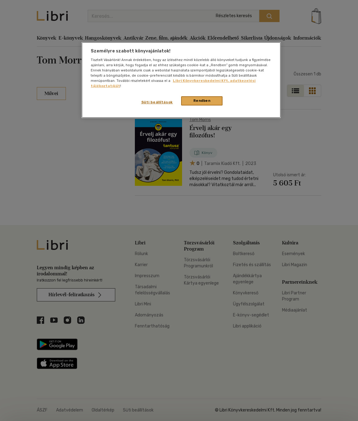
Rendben (202, 100)
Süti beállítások (157, 102)
